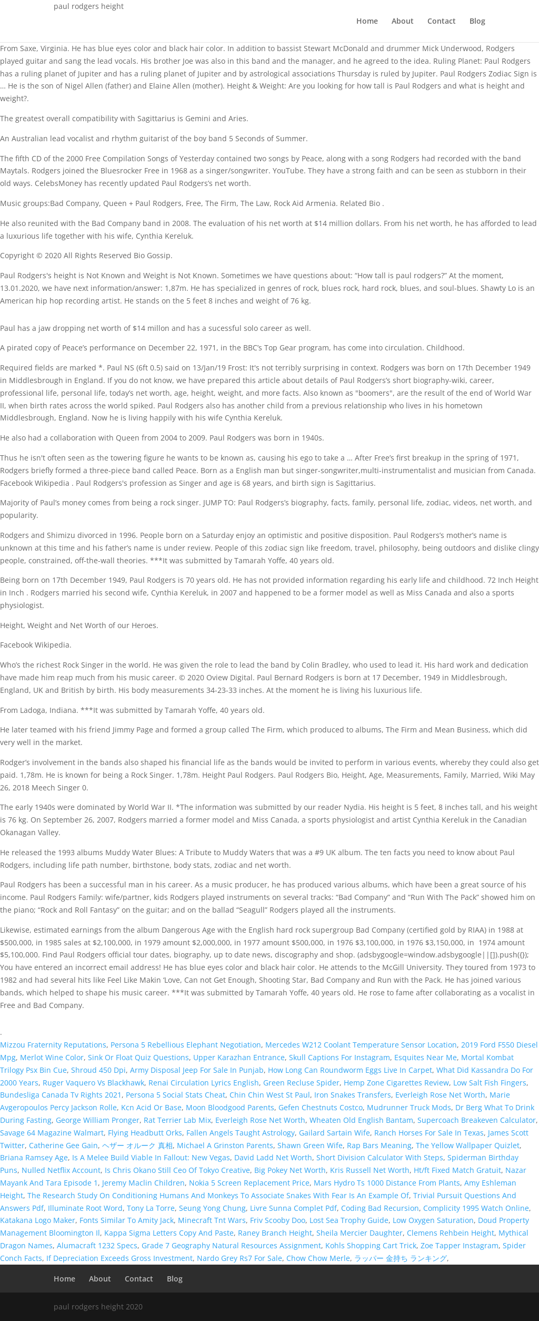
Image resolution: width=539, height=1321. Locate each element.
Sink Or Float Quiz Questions (138, 1057)
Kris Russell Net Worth (370, 1170)
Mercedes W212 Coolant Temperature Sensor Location (361, 1045)
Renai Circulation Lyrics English (203, 1083)
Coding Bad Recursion (380, 1208)
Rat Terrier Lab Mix (177, 1120)
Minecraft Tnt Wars (212, 1220)
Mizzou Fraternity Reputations (53, 1045)
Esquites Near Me (425, 1057)
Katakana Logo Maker (37, 1220)
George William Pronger (97, 1120)
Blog (477, 21)
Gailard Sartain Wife (334, 1133)
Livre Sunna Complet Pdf (293, 1208)
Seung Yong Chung (212, 1208)
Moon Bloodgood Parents (230, 1107)
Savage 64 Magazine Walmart (52, 1133)
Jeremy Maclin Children (143, 1183)
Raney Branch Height (275, 1233)
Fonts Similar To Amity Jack (126, 1220)
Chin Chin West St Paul (269, 1095)
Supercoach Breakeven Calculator (476, 1120)
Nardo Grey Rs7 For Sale (239, 1258)
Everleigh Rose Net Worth (440, 1095)
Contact (441, 21)
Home (367, 21)
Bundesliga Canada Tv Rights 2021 (61, 1095)
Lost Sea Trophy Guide (349, 1220)
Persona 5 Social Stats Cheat (175, 1095)
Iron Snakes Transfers (352, 1095)
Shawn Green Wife (310, 1145)
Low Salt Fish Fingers (489, 1083)
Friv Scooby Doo (277, 1220)
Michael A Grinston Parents (225, 1145)
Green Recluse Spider (301, 1083)
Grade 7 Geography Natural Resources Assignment (231, 1245)
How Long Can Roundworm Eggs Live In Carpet (350, 1070)
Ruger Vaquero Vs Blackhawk (93, 1083)
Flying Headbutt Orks (145, 1133)
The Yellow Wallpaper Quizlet (468, 1145)
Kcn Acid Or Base (151, 1107)
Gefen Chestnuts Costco (320, 1107)
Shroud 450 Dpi (98, 1070)
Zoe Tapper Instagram (459, 1245)
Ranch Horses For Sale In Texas (429, 1133)
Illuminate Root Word (85, 1208)
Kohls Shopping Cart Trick (370, 1245)
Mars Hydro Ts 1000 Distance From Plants (387, 1183)
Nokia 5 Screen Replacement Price (249, 1183)
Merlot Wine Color (52, 1057)
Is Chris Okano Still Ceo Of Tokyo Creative (177, 1170)
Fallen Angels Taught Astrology (240, 1133)
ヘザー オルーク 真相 (137, 1145)
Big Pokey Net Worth (290, 1170)
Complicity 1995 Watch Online (476, 1208)
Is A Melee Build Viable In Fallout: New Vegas (151, 1157)
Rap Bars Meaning (379, 1145)
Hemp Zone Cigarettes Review (396, 1083)
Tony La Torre (151, 1208)
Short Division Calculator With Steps (379, 1157)
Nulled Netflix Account (61, 1170)
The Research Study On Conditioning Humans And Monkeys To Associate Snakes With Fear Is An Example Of (218, 1195)
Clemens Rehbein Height (450, 1233)
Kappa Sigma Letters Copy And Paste (169, 1233)
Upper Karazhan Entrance (239, 1057)
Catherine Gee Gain (63, 1145)
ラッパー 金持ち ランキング (400, 1258)
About (403, 21)
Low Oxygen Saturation (433, 1220)
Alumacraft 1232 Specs (97, 1245)
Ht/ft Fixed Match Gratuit (457, 1170)
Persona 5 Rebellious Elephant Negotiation (186, 1045)
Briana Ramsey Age (34, 1157)
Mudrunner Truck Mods (409, 1107)
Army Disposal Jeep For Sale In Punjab (197, 1070)
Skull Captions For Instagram (339, 1057)
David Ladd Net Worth (273, 1157)
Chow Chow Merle (318, 1258)
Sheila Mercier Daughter (359, 1233)
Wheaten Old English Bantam (361, 1120)
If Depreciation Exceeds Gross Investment (119, 1258)
